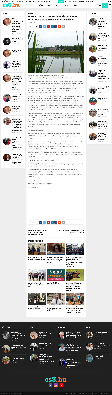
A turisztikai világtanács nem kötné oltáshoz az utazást (71, 231)
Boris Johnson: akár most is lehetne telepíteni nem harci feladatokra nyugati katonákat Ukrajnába (73, 334)
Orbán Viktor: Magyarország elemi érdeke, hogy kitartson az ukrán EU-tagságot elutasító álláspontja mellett (73, 348)
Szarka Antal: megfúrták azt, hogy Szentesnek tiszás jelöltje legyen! (16, 65)
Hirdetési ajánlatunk (104, 393)
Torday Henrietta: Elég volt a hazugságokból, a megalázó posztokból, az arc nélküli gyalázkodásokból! (17, 142)
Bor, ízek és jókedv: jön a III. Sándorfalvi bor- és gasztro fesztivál (103, 112)
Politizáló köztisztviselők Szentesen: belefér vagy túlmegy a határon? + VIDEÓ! (55, 260)
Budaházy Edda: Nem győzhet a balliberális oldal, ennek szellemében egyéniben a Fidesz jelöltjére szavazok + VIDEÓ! (46, 358)
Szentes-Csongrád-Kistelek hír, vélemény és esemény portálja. (40, 1)
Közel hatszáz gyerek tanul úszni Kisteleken (101, 355)
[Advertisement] (56, 205)
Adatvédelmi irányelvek (71, 393)
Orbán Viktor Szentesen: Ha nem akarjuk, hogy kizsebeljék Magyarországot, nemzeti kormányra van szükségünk (74, 262)
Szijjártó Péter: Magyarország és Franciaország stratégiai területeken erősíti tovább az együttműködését (74, 362)
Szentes (30, 13)
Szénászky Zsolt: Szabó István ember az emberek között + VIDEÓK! (17, 97)
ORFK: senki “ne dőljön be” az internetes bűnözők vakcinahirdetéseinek (38, 232)
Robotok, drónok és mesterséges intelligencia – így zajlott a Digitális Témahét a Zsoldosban (74, 310)
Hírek (49, 5)
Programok (66, 5)
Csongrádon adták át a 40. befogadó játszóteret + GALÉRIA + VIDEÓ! (103, 123)
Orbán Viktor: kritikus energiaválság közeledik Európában (45, 345)
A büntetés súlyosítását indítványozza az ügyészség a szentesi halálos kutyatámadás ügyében (74, 286)
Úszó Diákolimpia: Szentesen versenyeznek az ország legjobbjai (102, 345)
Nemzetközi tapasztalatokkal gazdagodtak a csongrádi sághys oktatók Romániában (103, 22)
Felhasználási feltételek (84, 393)
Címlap (41, 5)
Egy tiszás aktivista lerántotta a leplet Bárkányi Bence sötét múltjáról (17, 40)
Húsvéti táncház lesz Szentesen (53, 284)
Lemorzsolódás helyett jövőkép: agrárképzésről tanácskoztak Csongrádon (102, 136)
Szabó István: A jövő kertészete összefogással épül (36, 285)
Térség (56, 5)
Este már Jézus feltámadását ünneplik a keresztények (82, 1)
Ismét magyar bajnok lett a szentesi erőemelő (36, 308)
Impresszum (95, 393)
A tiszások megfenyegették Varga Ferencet (54, 309)
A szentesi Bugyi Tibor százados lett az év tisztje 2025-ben (36, 259)
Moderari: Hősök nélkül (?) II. (16, 51)
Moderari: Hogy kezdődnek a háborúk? (16, 108)
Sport (76, 5)
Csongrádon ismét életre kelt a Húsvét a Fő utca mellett (103, 47)
